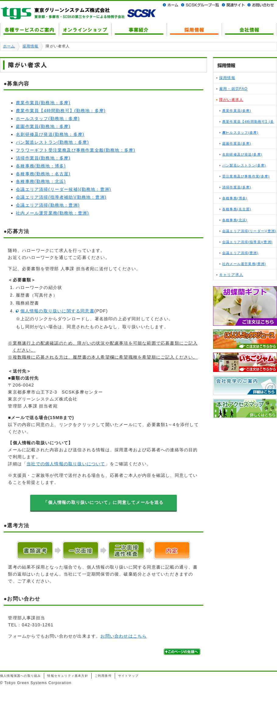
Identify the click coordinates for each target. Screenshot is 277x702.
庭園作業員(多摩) (236, 143)
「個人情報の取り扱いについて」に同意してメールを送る (103, 502)
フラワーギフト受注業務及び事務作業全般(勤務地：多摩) (75, 150)
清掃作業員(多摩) (236, 187)
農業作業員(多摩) (236, 110)
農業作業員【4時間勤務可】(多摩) (248, 123)
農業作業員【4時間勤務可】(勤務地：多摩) (61, 110)
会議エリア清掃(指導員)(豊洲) (247, 242)
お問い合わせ (260, 5)
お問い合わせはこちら (123, 636)
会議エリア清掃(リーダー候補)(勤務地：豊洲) (63, 189)
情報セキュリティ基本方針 (67, 675)
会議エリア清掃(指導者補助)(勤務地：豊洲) (61, 197)
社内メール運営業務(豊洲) (244, 264)
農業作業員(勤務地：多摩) (43, 102)
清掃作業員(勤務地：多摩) (43, 158)
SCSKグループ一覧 (200, 5)
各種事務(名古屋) (236, 209)
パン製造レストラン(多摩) (244, 165)
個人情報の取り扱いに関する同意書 (57, 310)
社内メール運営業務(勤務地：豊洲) (52, 213)
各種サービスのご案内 (29, 29)
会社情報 (249, 29)
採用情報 (194, 29)
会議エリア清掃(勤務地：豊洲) (48, 205)
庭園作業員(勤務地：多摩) (43, 126)
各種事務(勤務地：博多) (41, 165)
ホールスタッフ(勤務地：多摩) (48, 118)
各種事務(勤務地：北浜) (41, 181)
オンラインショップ (85, 29)
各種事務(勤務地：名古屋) (43, 173)
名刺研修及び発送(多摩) (242, 154)
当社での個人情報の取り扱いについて (65, 463)
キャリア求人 (231, 275)
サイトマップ (128, 675)
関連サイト (233, 5)
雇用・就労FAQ (233, 89)
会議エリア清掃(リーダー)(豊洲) (249, 231)
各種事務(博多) (234, 198)
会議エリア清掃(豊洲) (240, 253)
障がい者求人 (231, 100)
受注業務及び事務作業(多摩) (246, 176)
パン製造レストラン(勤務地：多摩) (52, 142)
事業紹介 (139, 29)
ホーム (171, 5)
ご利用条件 (103, 675)
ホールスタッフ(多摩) (240, 132)
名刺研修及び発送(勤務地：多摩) (50, 134)
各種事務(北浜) (234, 220)
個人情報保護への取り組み (20, 675)
